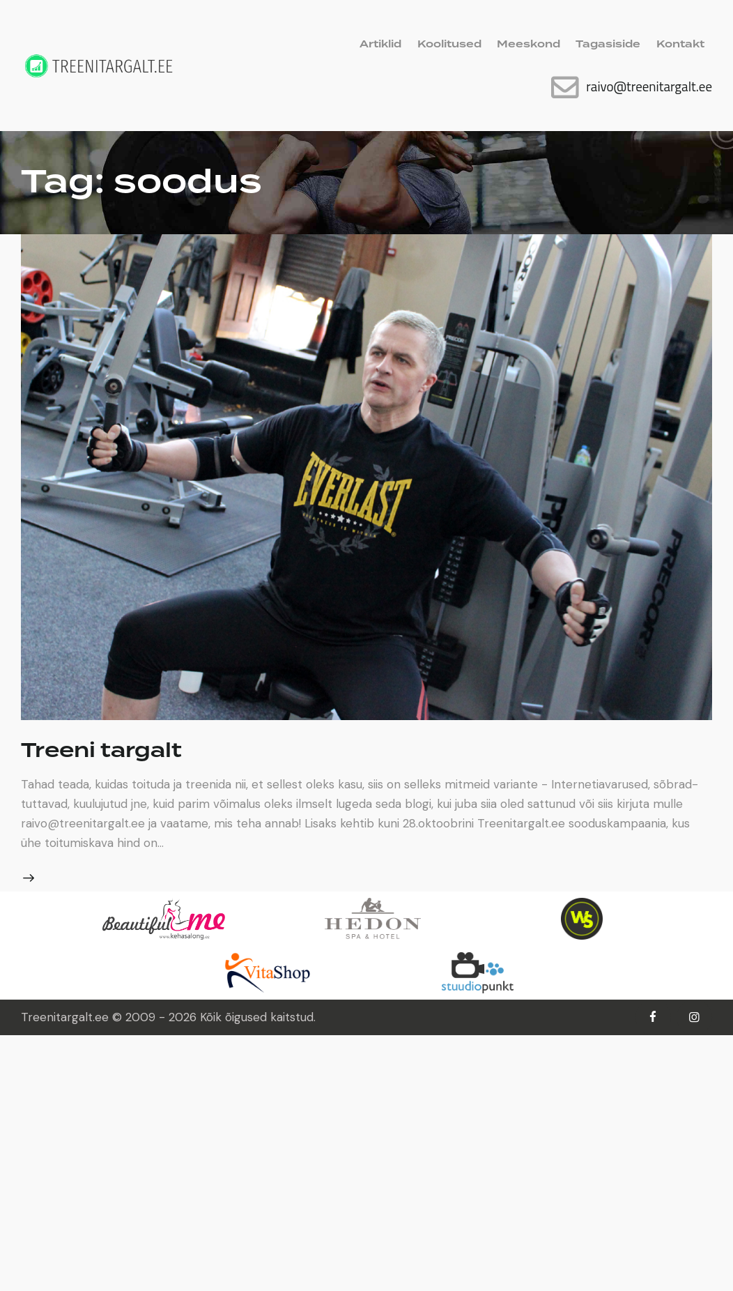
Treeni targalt (101, 751)
